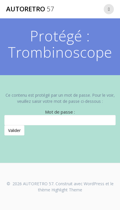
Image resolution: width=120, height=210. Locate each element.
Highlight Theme (66, 190)
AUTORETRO (30, 9)
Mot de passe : (60, 117)
